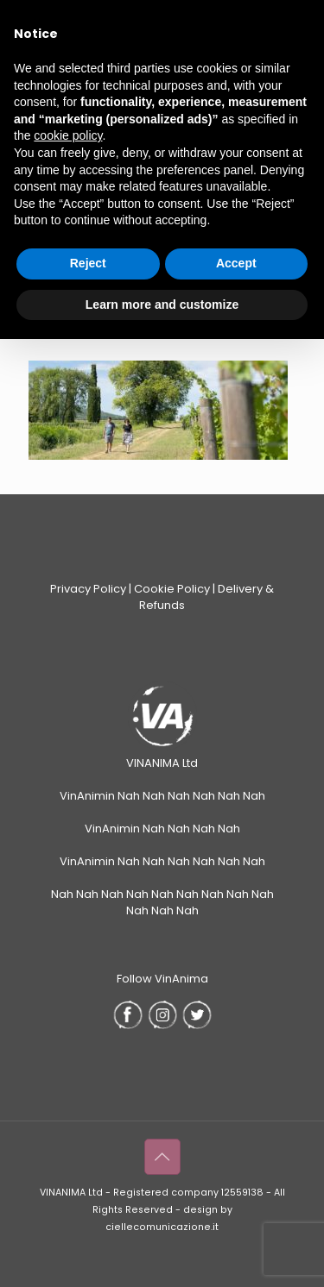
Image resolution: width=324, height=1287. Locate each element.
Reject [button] (88, 263)
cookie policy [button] (68, 135)
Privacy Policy (88, 589)
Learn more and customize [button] (162, 304)
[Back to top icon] (162, 1157)
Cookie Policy (172, 589)
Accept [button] (236, 263)
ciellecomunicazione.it (162, 1227)
